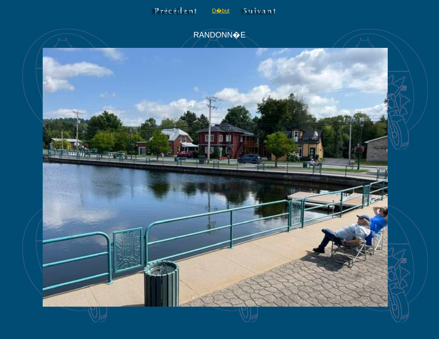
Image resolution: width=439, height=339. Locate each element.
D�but (220, 10)
